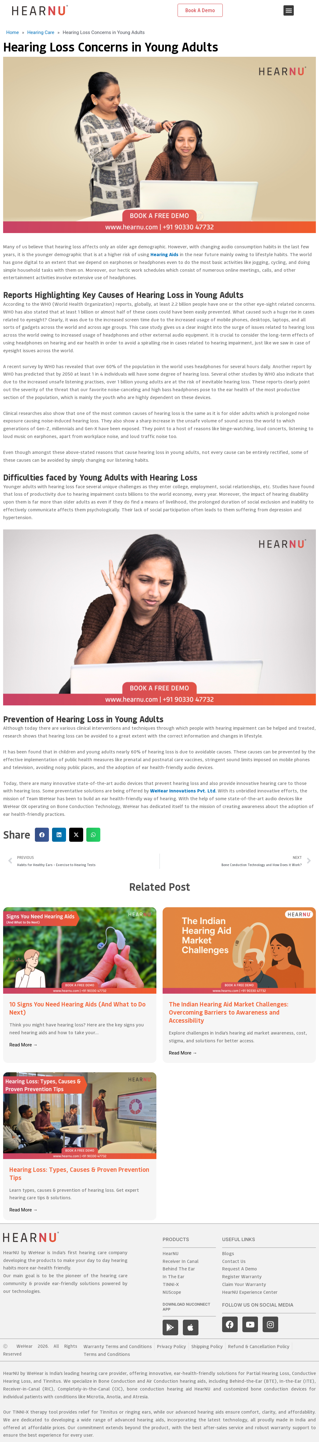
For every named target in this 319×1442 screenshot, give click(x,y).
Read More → (23, 1045)
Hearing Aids (164, 254)
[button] (288, 10)
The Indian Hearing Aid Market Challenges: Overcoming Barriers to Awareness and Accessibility (228, 1012)
